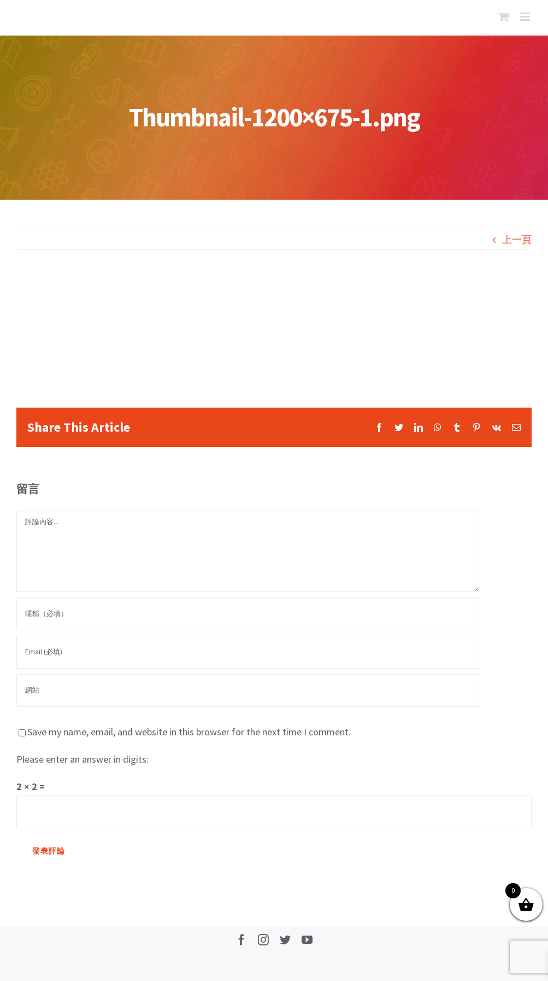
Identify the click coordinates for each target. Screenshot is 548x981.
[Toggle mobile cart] (503, 16)
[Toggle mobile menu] (526, 16)
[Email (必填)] (248, 652)
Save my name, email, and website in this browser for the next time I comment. (189, 731)
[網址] (248, 690)
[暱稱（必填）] (248, 613)
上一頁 (517, 239)
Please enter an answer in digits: (82, 759)
